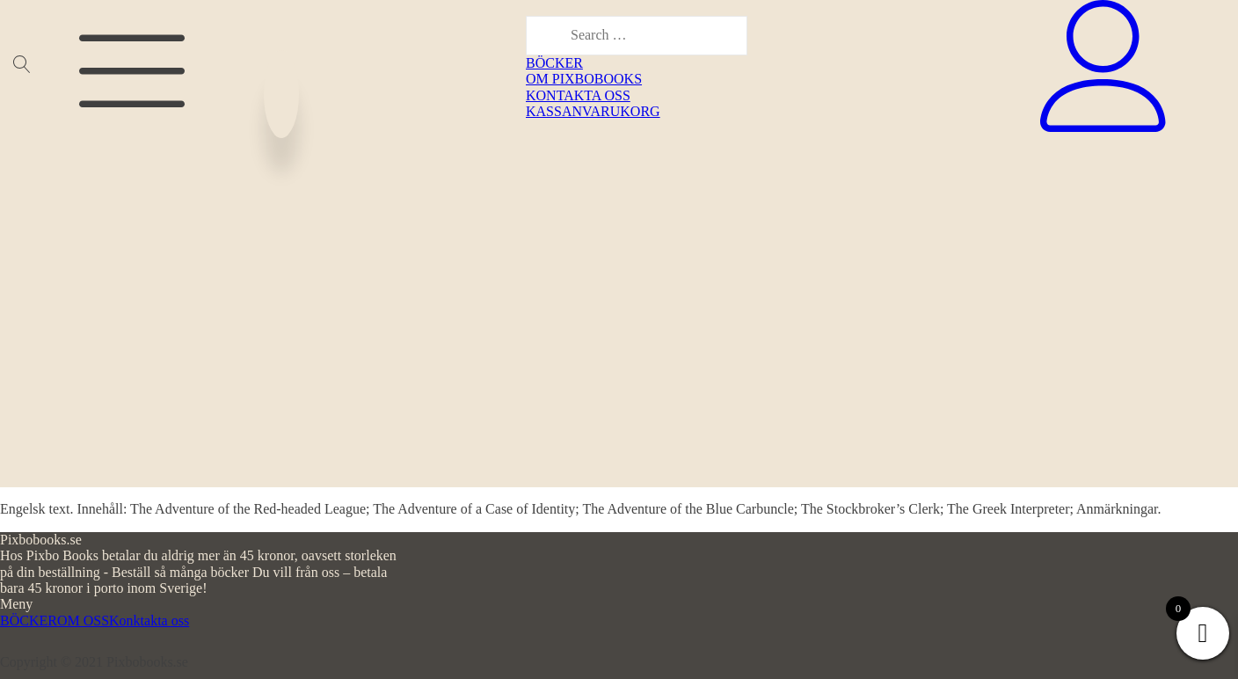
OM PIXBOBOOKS (584, 78)
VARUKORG (621, 111)
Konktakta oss (149, 620)
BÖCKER (554, 62)
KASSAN (554, 111)
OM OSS (83, 620)
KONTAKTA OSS (578, 95)
